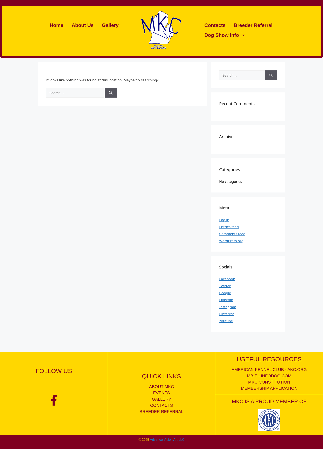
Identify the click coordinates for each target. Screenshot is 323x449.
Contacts (215, 25)
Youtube (226, 320)
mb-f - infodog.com (269, 376)
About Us (83, 25)
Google (225, 292)
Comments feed (232, 233)
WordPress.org (231, 240)
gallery (161, 399)
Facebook (227, 278)
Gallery (110, 25)
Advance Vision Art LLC (167, 439)
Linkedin (226, 299)
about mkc (161, 386)
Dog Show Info (225, 35)
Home (56, 25)
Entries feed (229, 226)
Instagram (227, 306)
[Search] (111, 93)
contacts (161, 405)
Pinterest (226, 313)
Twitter (225, 285)
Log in (224, 219)
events (161, 393)
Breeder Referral (253, 25)
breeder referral (162, 411)
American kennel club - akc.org (269, 369)
